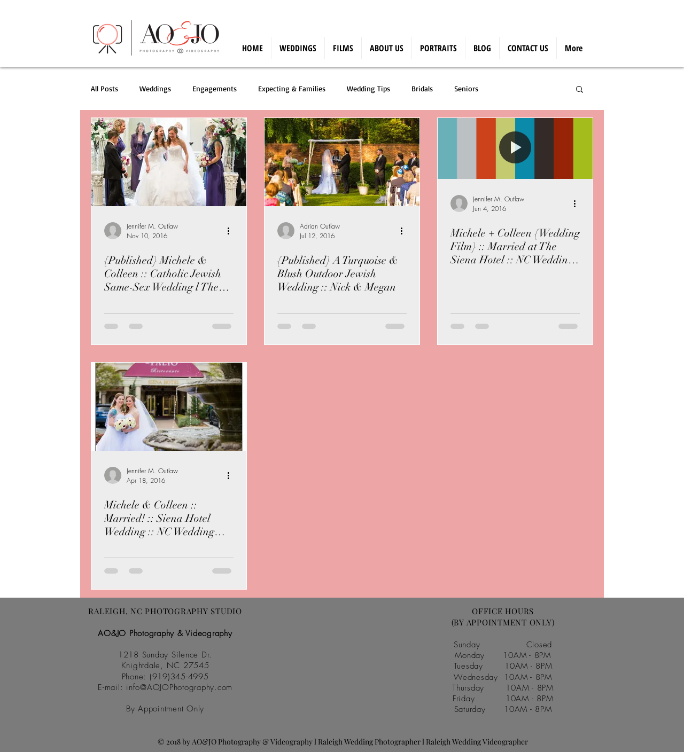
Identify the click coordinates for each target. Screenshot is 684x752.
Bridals (422, 88)
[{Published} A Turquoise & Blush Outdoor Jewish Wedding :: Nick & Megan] (342, 162)
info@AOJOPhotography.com (179, 687)
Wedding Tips (368, 88)
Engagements (214, 88)
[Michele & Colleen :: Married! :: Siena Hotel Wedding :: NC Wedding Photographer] (168, 407)
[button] (579, 90)
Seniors (466, 88)
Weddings (155, 88)
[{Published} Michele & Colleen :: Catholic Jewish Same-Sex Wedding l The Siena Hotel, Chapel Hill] (168, 162)
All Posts (104, 88)
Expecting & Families (291, 88)
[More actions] (232, 230)
